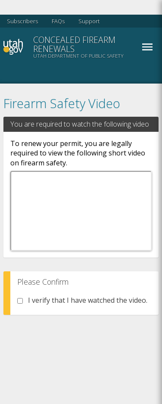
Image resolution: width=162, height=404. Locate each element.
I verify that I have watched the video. (82, 300)
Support (89, 21)
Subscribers (22, 21)
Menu (147, 47)
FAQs (58, 21)
